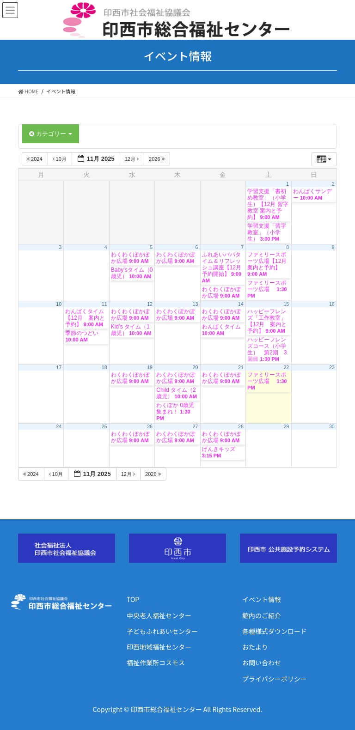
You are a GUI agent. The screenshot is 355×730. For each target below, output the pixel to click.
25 (104, 426)
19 (150, 367)
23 (332, 367)
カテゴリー (50, 133)
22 (286, 367)
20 (195, 367)
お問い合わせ (261, 662)
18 (104, 367)
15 (286, 304)
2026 (157, 159)
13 (195, 304)
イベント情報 (261, 599)
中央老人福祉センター (159, 615)
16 (332, 304)
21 (241, 367)
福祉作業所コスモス (156, 662)
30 (332, 426)
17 (58, 367)
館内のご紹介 (261, 615)
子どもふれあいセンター (162, 631)
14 (241, 304)
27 (195, 426)
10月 (60, 159)
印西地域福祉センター (159, 646)
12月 (132, 159)
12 (150, 304)
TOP (133, 599)
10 (58, 304)
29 (286, 426)
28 (241, 426)
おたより (255, 646)
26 (150, 426)
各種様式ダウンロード (274, 631)
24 (58, 426)
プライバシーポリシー (274, 678)
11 (104, 304)
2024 (35, 159)
